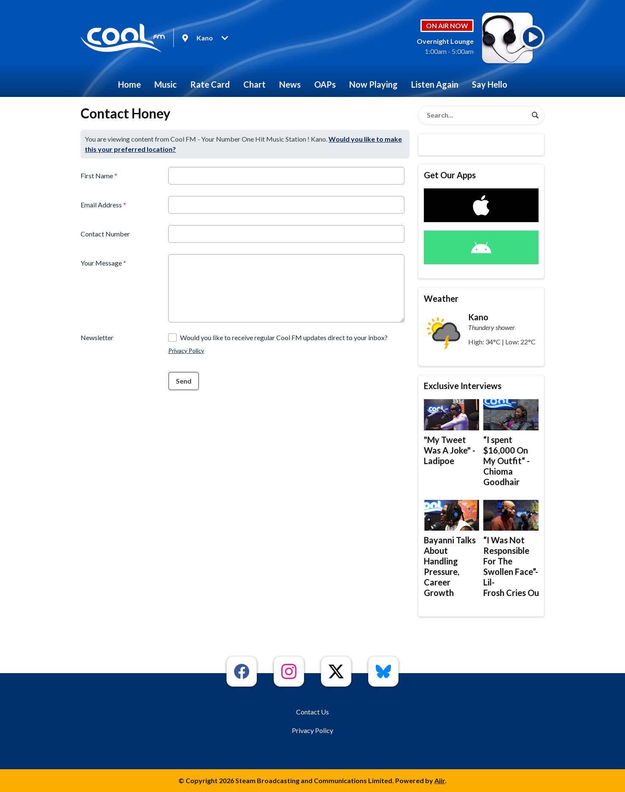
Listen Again (434, 84)
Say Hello (489, 84)
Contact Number (105, 234)
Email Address (103, 205)
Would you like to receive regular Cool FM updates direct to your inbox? (284, 337)
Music (165, 84)
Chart (254, 84)
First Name (99, 176)
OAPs (325, 84)
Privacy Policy (186, 350)
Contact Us (312, 712)
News (290, 84)
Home (129, 84)
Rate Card (210, 84)
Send (183, 381)
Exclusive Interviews (462, 386)
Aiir (439, 780)
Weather (441, 298)
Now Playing (373, 84)
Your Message (103, 263)
